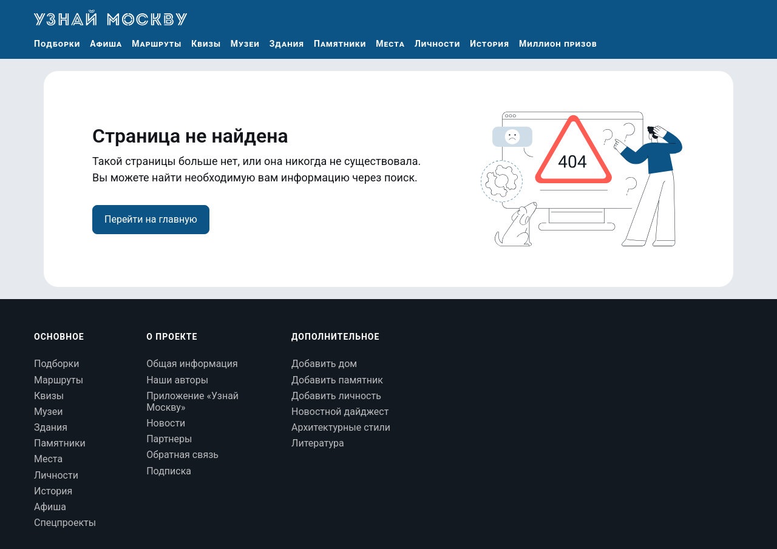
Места (390, 44)
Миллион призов (558, 44)
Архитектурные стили (340, 427)
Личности (437, 44)
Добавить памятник (337, 380)
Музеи (245, 44)
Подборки (57, 44)
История (489, 44)
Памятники (340, 44)
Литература (317, 443)
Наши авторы (177, 380)
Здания (287, 44)
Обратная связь (182, 454)
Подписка (168, 471)
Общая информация (192, 363)
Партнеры (169, 439)
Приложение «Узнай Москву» (192, 401)
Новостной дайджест (339, 411)
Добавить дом (324, 363)
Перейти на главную (150, 219)
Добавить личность (336, 396)
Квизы (206, 44)
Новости (165, 423)
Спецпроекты (65, 522)
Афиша (106, 44)
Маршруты (157, 44)
